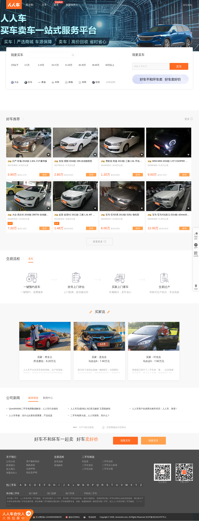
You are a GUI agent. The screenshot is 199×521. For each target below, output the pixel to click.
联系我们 (10, 465)
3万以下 (15, 65)
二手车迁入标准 (109, 465)
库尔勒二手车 (12, 493)
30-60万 (95, 65)
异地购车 (58, 465)
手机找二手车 (90, 493)
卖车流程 (58, 461)
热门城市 (33, 493)
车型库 (85, 461)
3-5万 (27, 65)
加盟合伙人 (11, 472)
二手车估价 (107, 461)
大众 (16, 82)
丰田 (57, 82)
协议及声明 (31, 472)
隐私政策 (30, 465)
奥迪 (43, 82)
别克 (97, 82)
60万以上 (110, 65)
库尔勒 (29, 4)
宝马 (30, 82)
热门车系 (70, 493)
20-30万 (82, 65)
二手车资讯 (87, 465)
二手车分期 (107, 469)
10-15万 (55, 65)
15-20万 (68, 65)
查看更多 (99, 241)
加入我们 (10, 469)
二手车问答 (87, 469)
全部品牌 (110, 82)
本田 (84, 82)
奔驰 (70, 82)
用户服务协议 (32, 461)
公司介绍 (10, 461)
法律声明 (30, 469)
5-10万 (41, 65)
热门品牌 (51, 493)
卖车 (179, 66)
